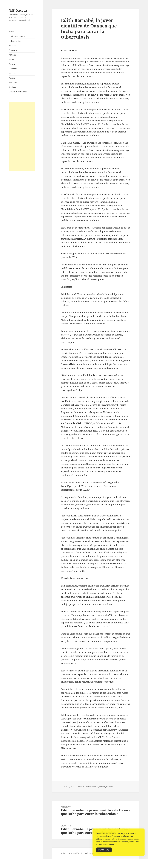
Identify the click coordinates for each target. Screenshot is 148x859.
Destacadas (15, 41)
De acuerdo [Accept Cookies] (103, 851)
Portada (12, 55)
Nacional (12, 87)
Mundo (12, 59)
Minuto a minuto (18, 36)
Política (12, 78)
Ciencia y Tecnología (18, 91)
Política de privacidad (70, 853)
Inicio (11, 31)
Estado (102, 786)
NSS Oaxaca (18, 10)
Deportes (13, 50)
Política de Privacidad (105, 846)
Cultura (12, 64)
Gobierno (13, 68)
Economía (13, 82)
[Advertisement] (22, 136)
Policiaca (13, 45)
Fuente (81, 786)
